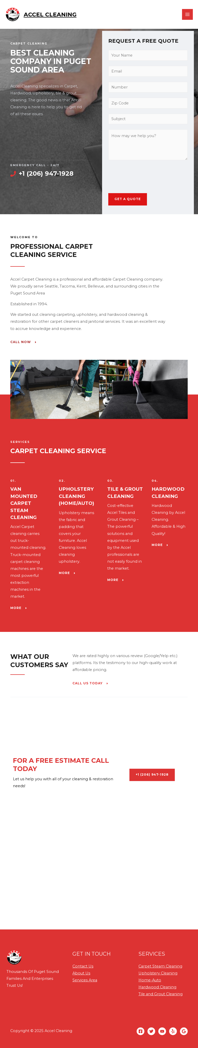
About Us (81, 973)
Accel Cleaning (50, 15)
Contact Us (82, 966)
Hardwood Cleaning (157, 987)
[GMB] (184, 1031)
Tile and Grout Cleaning (160, 994)
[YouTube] (162, 1031)
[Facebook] (140, 1031)
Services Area (84, 980)
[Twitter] (151, 1031)
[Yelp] (173, 1031)
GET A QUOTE (127, 199)
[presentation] (147, 175)
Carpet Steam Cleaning (160, 966)
